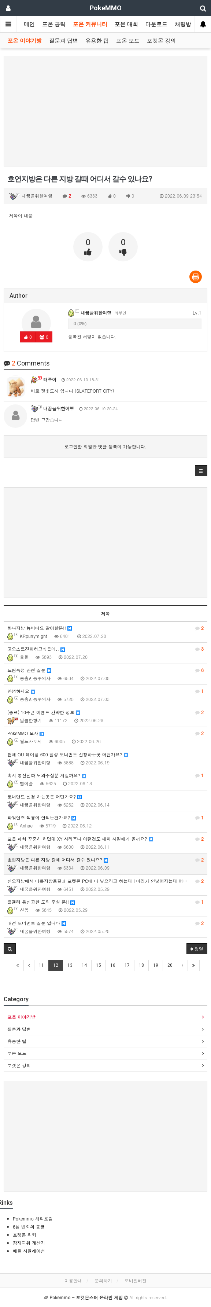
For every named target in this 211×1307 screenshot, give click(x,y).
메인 (29, 24)
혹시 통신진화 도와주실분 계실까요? (105, 775)
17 (127, 965)
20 (170, 965)
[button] (201, 470)
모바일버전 (136, 1280)
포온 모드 (128, 40)
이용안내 (73, 1280)
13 (70, 965)
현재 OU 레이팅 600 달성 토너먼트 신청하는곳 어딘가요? (67, 754)
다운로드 (156, 24)
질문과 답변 (63, 40)
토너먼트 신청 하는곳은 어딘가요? (44, 796)
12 (55, 965)
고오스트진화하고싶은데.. (105, 649)
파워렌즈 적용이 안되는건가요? (105, 818)
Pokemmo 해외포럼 (33, 1218)
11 (41, 965)
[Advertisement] (105, 111)
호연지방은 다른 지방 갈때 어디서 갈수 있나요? (105, 860)
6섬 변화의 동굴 (29, 1226)
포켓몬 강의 (161, 40)
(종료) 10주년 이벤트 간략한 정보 (105, 712)
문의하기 (103, 1280)
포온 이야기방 (24, 40)
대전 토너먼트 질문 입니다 (105, 923)
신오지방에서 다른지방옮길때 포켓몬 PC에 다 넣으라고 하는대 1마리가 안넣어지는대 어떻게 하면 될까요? (107, 881)
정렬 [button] (196, 949)
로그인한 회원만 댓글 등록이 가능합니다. (105, 446)
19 (155, 965)
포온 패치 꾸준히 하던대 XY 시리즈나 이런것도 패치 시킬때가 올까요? (105, 839)
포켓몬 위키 (24, 1234)
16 (112, 965)
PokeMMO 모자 (105, 733)
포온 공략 (54, 24)
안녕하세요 (105, 691)
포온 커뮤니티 (90, 24)
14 (84, 965)
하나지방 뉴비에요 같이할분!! (105, 628)
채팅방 (183, 24)
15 (98, 965)
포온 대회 (126, 24)
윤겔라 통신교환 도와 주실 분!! (105, 902)
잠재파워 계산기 (29, 1243)
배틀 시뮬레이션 (29, 1251)
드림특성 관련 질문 (105, 670)
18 (141, 965)
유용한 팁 (97, 40)
